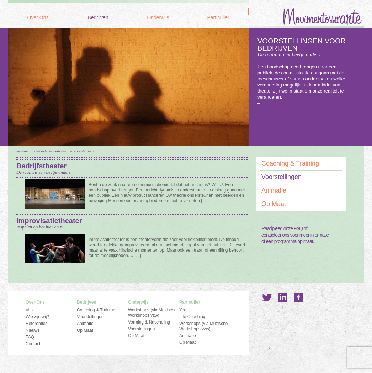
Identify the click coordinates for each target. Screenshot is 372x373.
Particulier (218, 17)
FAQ (30, 337)
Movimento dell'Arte (32, 151)
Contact (33, 343)
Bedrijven (97, 17)
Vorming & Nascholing (149, 322)
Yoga (184, 310)
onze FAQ (293, 228)
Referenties (36, 323)
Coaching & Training (290, 163)
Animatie (273, 190)
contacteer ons (275, 235)
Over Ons (38, 17)
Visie (30, 310)
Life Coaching (192, 316)
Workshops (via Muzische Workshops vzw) (152, 313)
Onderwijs (158, 17)
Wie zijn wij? (37, 316)
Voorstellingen (85, 151)
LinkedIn (283, 297)
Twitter (267, 297)
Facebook (298, 297)
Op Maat (273, 203)
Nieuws (32, 330)
